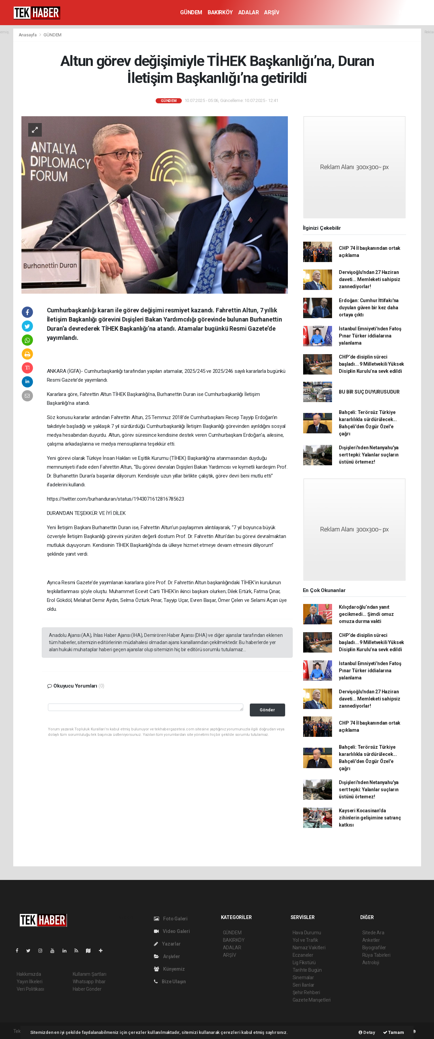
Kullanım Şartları (89, 974)
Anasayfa (28, 34)
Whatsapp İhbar (89, 981)
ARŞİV (271, 12)
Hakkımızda (29, 974)
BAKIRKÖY (220, 12)
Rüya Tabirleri (376, 955)
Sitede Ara (373, 932)
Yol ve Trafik (305, 940)
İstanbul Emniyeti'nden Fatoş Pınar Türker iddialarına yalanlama (370, 336)
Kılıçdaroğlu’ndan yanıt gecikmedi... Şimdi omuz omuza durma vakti (366, 614)
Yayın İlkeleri (29, 981)
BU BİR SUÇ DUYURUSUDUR (369, 392)
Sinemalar (303, 977)
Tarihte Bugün (307, 970)
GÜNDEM (191, 12)
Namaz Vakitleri (309, 947)
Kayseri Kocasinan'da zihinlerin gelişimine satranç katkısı (370, 818)
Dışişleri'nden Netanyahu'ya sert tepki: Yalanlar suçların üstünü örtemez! (369, 455)
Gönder (267, 709)
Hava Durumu (307, 932)
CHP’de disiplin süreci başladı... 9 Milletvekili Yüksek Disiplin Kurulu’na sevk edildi (371, 364)
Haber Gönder (87, 989)
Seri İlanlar (304, 985)
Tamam (393, 1032)
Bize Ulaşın (170, 981)
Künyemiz (169, 969)
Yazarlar (167, 944)
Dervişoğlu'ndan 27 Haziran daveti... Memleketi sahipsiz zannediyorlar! (369, 279)
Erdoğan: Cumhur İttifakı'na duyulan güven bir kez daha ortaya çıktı (369, 307)
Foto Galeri (171, 918)
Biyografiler (374, 947)
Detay (367, 1032)
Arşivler (167, 956)
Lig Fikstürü (304, 962)
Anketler (371, 940)
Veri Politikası (30, 989)
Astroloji (370, 962)
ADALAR (248, 12)
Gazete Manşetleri (312, 1000)
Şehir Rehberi (306, 992)
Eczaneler (303, 955)
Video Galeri (172, 931)
